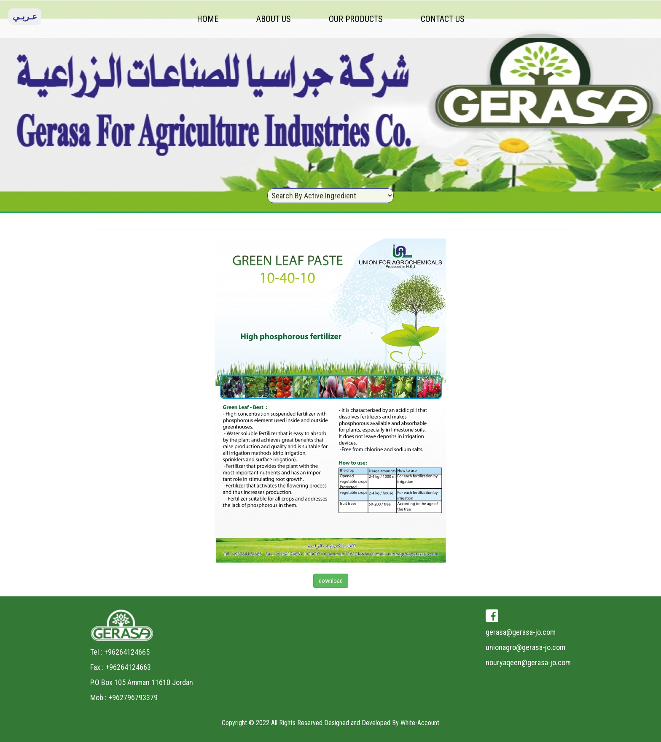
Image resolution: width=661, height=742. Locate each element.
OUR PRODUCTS (356, 19)
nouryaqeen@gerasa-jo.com (528, 662)
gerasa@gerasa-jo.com (521, 632)
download (331, 580)
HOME (207, 19)
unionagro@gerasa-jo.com (525, 647)
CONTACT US (443, 19)
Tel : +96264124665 (120, 651)
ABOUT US (273, 19)
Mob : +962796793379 (124, 697)
